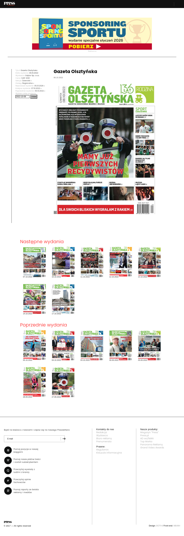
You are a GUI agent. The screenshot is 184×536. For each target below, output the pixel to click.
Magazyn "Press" (149, 432)
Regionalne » (28, 83)
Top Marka (146, 441)
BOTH (159, 526)
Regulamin (102, 449)
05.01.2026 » (39, 85)
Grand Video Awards (152, 447)
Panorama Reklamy (151, 444)
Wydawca (102, 435)
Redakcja (101, 432)
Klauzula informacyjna (109, 452)
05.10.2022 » (40, 91)
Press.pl (144, 435)
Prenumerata (103, 441)
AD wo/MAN (147, 438)
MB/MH (176, 526)
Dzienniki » (27, 80)
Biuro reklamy (104, 438)
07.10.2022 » (36, 88)
